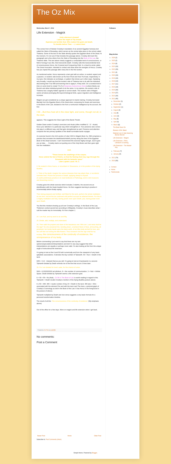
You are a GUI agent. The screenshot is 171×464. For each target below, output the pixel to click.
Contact (113, 167)
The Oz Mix (56, 12)
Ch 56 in (64, 278)
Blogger (94, 453)
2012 (113, 99)
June (115, 116)
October (116, 104)
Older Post (97, 436)
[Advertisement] (69, 416)
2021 (113, 72)
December (117, 101)
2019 (113, 78)
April (115, 122)
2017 (113, 84)
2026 (113, 57)
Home (70, 436)
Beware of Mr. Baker (120, 130)
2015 (113, 90)
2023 (113, 66)
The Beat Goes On (119, 127)
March (115, 125)
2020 (113, 75)
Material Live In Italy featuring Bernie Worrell (123, 134)
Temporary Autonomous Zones (75, 86)
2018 (113, 81)
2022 (113, 69)
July (115, 113)
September (117, 107)
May (115, 119)
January (116, 154)
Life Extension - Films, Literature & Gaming (120, 141)
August (116, 110)
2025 (113, 60)
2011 (113, 157)
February (116, 151)
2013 (113, 96)
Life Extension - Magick (121, 138)
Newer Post (41, 436)
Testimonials (115, 172)
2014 (113, 93)
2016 (113, 87)
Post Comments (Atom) (53, 439)
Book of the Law (89, 58)
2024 (113, 63)
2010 (113, 160)
